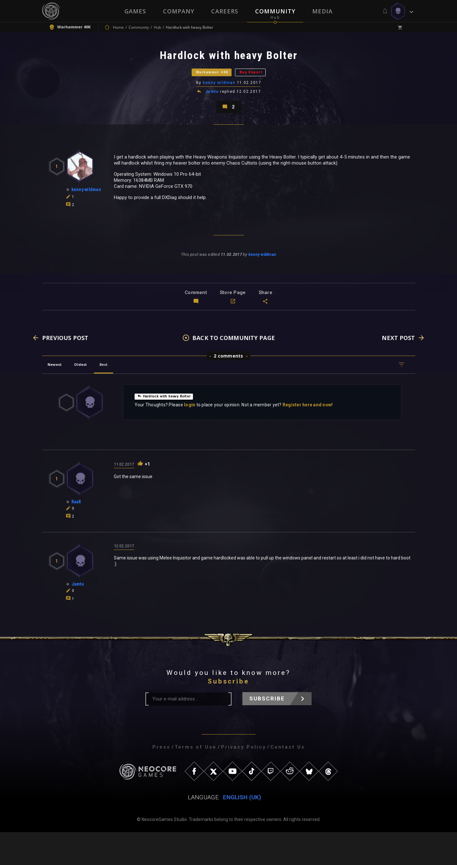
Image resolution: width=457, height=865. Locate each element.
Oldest (93, 397)
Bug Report (265, 84)
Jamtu (212, 109)
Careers (224, 11)
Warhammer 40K (202, 84)
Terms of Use (196, 780)
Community (275, 11)
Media (323, 11)
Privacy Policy (243, 780)
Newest (59, 397)
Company (178, 11)
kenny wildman (219, 100)
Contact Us (287, 780)
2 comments (228, 389)
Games (134, 11)
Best (123, 397)
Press (161, 780)
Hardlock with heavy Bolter (170, 429)
